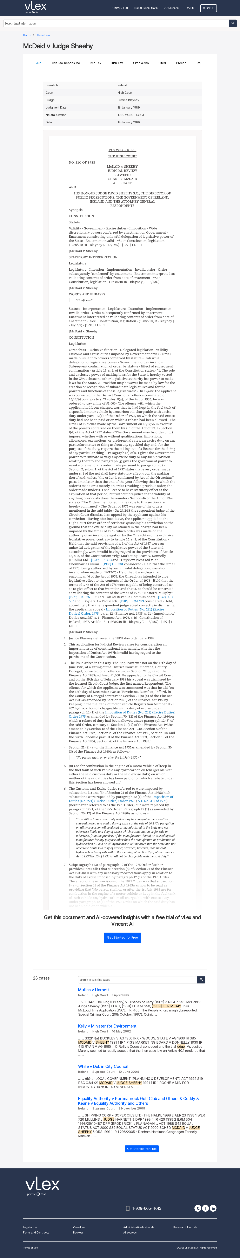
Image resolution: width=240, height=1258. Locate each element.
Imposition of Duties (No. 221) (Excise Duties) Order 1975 (122, 714)
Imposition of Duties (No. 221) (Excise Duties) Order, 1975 (116, 611)
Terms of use (30, 1247)
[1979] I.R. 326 (79, 597)
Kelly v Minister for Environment (107, 1026)
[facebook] (205, 1208)
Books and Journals (185, 1227)
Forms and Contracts (36, 1232)
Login (190, 8)
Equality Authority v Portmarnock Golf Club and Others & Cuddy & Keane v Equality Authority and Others (138, 1101)
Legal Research (146, 8)
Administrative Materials (138, 1227)
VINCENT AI (120, 8)
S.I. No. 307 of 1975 (152, 801)
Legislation (30, 1227)
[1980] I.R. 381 (112, 564)
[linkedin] (213, 1208)
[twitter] (197, 1208)
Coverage (172, 8)
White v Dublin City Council (103, 1066)
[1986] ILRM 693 (132, 601)
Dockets (78, 1232)
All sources (129, 1232)
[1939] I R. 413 (101, 560)
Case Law (79, 1227)
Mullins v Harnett (93, 990)
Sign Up (208, 8)
